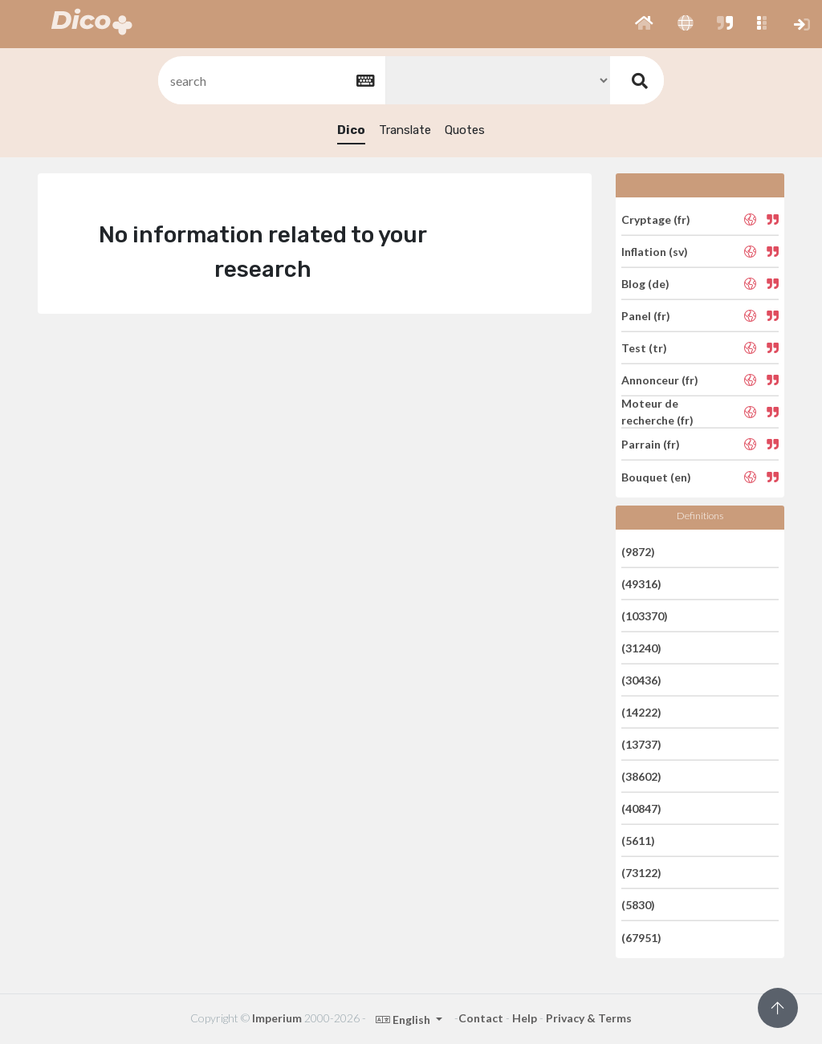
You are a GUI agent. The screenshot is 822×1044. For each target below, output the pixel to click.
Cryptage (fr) (655, 218)
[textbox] (270, 80)
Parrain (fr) (650, 444)
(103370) (644, 616)
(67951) (641, 937)
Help (524, 1018)
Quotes (465, 130)
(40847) (641, 808)
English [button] (404, 1019)
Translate (405, 130)
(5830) (638, 905)
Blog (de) (645, 283)
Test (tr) (644, 348)
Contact (480, 1018)
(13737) (641, 744)
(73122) (641, 872)
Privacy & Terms (589, 1018)
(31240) (641, 648)
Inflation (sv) (654, 251)
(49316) (641, 584)
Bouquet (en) (656, 476)
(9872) (638, 551)
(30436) (641, 680)
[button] (644, 24)
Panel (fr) (645, 316)
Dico (351, 130)
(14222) (641, 712)
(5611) (638, 840)
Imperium (277, 1018)
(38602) (641, 776)
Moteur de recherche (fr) (657, 411)
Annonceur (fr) (659, 380)
